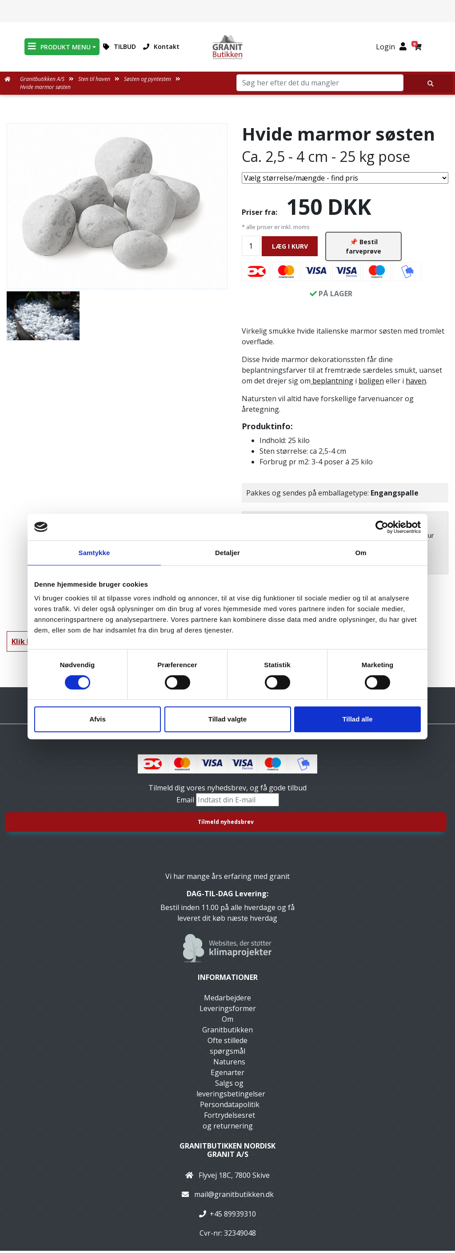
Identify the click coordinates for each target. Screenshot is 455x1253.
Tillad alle (357, 719)
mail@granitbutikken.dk (234, 1197)
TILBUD (119, 46)
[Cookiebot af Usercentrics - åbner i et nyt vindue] (382, 527)
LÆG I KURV (290, 247)
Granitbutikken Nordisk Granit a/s (227, 1152)
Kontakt (161, 46)
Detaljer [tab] (227, 552)
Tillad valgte (227, 719)
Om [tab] (360, 552)
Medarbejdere (227, 1000)
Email (186, 802)
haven (416, 383)
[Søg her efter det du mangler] (428, 83)
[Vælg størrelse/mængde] (345, 178)
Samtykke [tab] (94, 552)
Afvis (97, 719)
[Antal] (251, 247)
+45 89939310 (233, 1216)
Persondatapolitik (229, 1107)
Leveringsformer (228, 1010)
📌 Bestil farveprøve (363, 248)
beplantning (332, 383)
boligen (371, 383)
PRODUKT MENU (59, 46)
